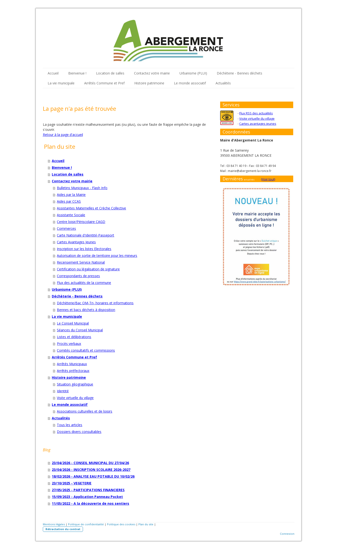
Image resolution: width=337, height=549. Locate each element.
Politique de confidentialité (86, 524)
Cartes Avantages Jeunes (76, 242)
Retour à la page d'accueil (63, 134)
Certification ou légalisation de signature (88, 269)
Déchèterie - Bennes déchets (239, 73)
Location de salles (110, 73)
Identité (63, 391)
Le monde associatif (190, 83)
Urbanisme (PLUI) (193, 73)
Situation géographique (75, 384)
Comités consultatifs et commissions (86, 350)
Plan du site (145, 524)
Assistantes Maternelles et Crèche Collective (91, 208)
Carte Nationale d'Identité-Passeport (85, 235)
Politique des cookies (121, 524)
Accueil (53, 73)
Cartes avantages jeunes (257, 123)
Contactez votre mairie (152, 73)
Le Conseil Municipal (73, 323)
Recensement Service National (81, 262)
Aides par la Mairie (71, 194)
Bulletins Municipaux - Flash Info (82, 187)
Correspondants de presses (78, 276)
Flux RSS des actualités (256, 113)
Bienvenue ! (77, 73)
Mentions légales (54, 524)
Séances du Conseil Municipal (80, 330)
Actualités (223, 83)
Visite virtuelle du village (75, 397)
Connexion (287, 533)
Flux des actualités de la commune (84, 282)
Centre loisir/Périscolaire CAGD (81, 221)
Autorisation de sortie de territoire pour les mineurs (97, 255)
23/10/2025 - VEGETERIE (71, 483)
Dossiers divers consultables (79, 431)
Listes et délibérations (74, 336)
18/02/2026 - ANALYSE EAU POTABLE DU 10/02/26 (93, 476)
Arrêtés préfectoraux (73, 370)
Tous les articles (69, 425)
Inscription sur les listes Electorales (84, 248)
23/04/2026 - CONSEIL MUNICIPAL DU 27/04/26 (90, 462)
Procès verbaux (69, 343)
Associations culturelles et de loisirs (84, 411)
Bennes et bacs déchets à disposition (86, 309)
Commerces (66, 228)
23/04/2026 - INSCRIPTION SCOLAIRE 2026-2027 (91, 469)
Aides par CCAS (69, 201)
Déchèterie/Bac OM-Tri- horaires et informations (95, 303)
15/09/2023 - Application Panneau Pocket (87, 496)
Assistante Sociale (71, 215)
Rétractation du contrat (62, 529)
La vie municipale (61, 83)
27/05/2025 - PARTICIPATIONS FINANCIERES (88, 490)
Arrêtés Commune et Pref (104, 83)
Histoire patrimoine (149, 83)
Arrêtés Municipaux (72, 364)
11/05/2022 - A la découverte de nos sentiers (90, 503)
